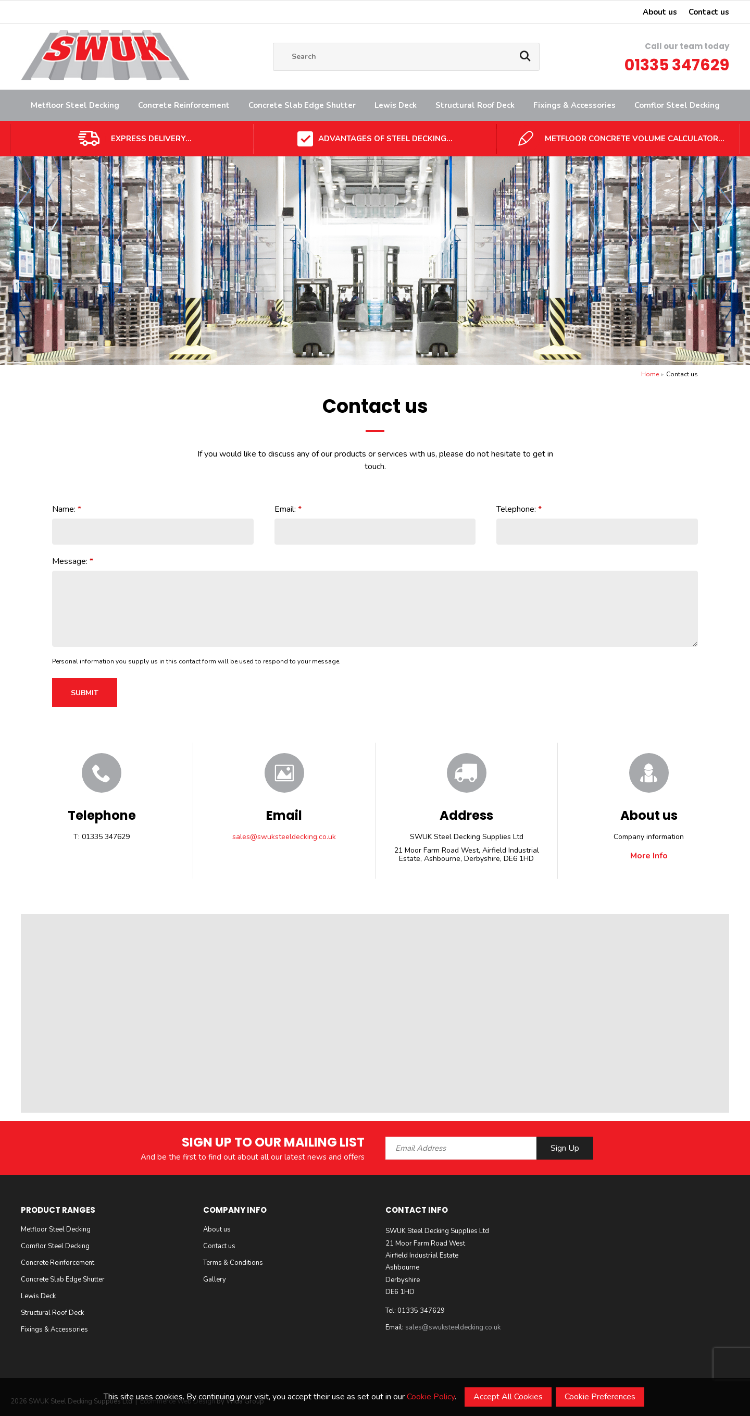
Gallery (214, 1279)
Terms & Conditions (233, 1262)
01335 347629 (676, 65)
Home (650, 374)
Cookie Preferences (600, 1396)
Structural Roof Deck (475, 105)
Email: (285, 509)
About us (660, 12)
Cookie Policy (431, 1396)
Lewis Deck (395, 105)
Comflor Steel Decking (677, 105)
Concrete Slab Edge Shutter (302, 105)
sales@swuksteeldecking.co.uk (284, 837)
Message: (70, 561)
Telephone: (516, 509)
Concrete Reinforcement (184, 105)
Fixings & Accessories (574, 105)
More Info (649, 855)
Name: (64, 509)
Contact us (709, 12)
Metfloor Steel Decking (75, 105)
